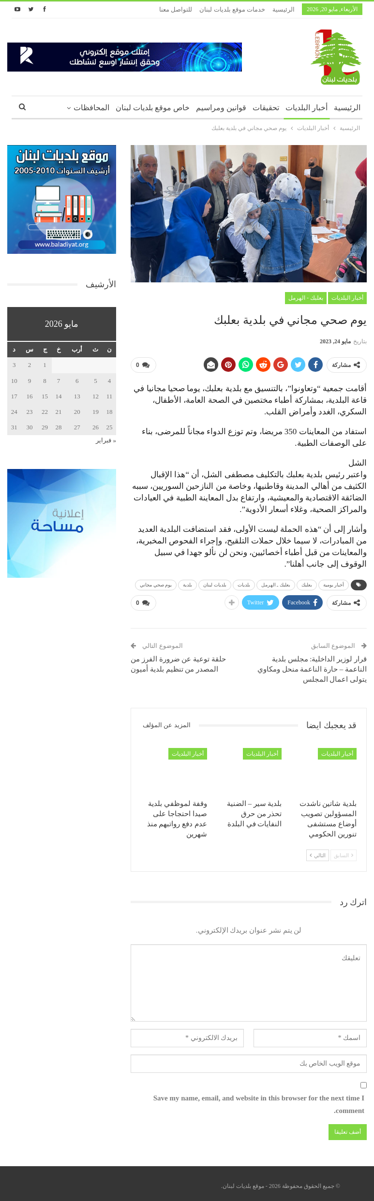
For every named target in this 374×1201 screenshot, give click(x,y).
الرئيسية (283, 9)
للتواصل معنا (175, 9)
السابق (343, 851)
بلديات (244, 583)
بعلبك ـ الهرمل (275, 583)
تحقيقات (266, 107)
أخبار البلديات (306, 107)
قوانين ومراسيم (221, 107)
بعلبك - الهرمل (305, 297)
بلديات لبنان (214, 583)
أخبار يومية (333, 583)
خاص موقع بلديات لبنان (153, 107)
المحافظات (91, 107)
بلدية (187, 583)
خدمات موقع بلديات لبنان (232, 9)
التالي (318, 851)
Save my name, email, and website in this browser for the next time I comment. (258, 1101)
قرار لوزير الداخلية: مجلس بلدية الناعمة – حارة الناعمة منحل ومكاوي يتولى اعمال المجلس (312, 665)
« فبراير (106, 440)
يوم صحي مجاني (156, 583)
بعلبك (306, 583)
